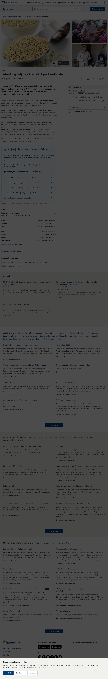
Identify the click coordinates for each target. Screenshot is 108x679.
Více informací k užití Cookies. (36, 667)
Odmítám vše (20, 673)
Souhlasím (8, 673)
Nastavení (32, 673)
